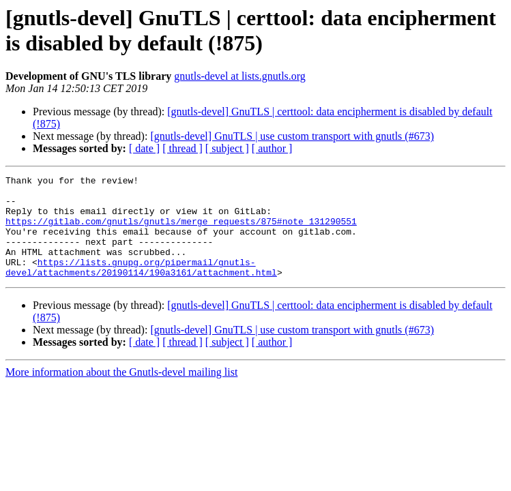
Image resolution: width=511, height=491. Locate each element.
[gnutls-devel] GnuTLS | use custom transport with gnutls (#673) (292, 136)
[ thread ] (182, 148)
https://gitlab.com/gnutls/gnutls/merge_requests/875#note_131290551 (181, 231)
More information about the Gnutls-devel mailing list (121, 392)
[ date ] (144, 148)
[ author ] (272, 148)
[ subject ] (227, 148)
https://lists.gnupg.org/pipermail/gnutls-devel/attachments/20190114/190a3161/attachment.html (141, 286)
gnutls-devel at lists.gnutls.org (240, 76)
